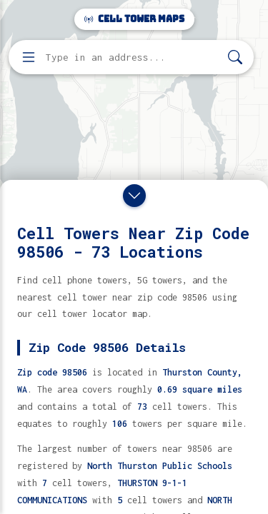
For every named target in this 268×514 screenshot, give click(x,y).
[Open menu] (28, 57)
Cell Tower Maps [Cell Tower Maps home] (134, 19)
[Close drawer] (134, 195)
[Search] (235, 57)
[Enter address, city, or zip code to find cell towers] (132, 57)
